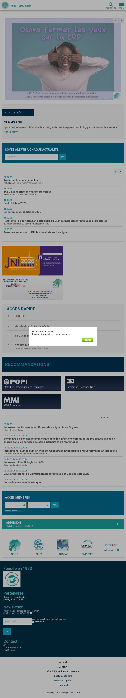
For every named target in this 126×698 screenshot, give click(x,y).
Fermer (87, 340)
